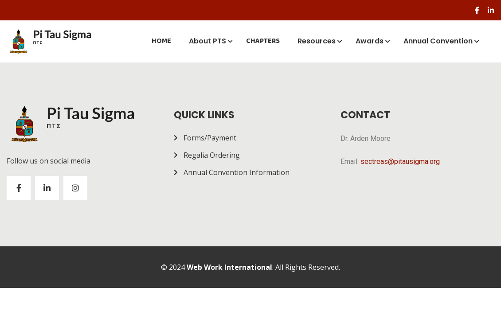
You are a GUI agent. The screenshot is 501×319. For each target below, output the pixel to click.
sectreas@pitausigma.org (400, 161)
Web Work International (229, 267)
